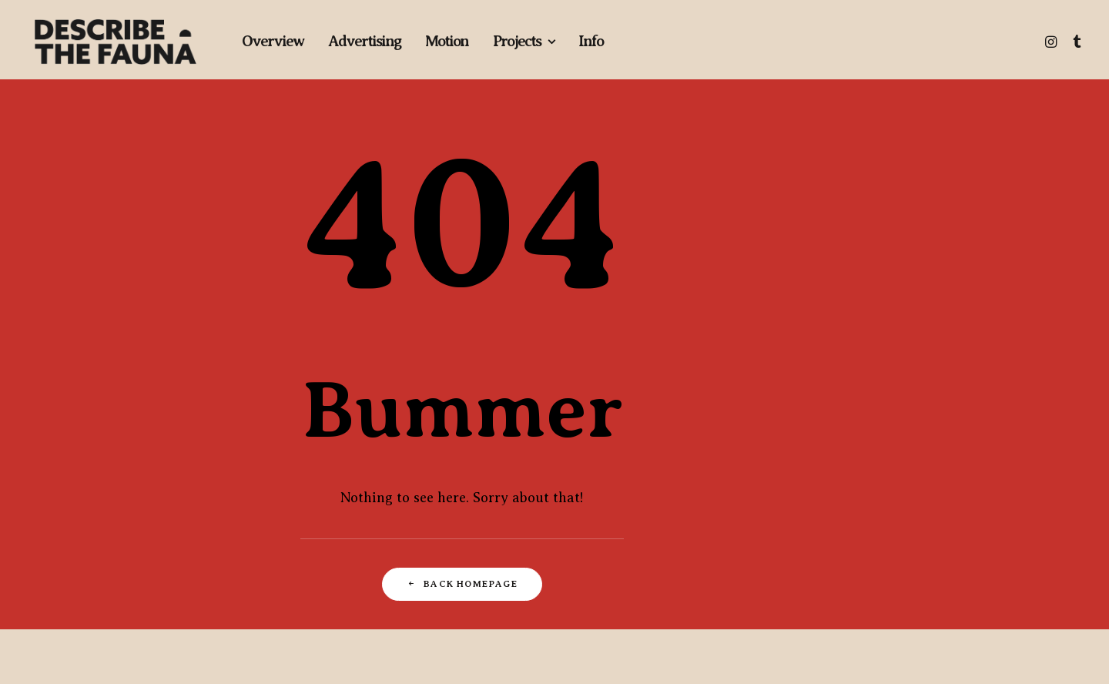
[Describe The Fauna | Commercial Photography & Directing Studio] (115, 41)
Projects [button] (523, 41)
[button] (1052, 41)
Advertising (364, 41)
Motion (446, 41)
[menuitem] (272, 41)
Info (590, 41)
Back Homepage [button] (462, 583)
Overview (272, 41)
